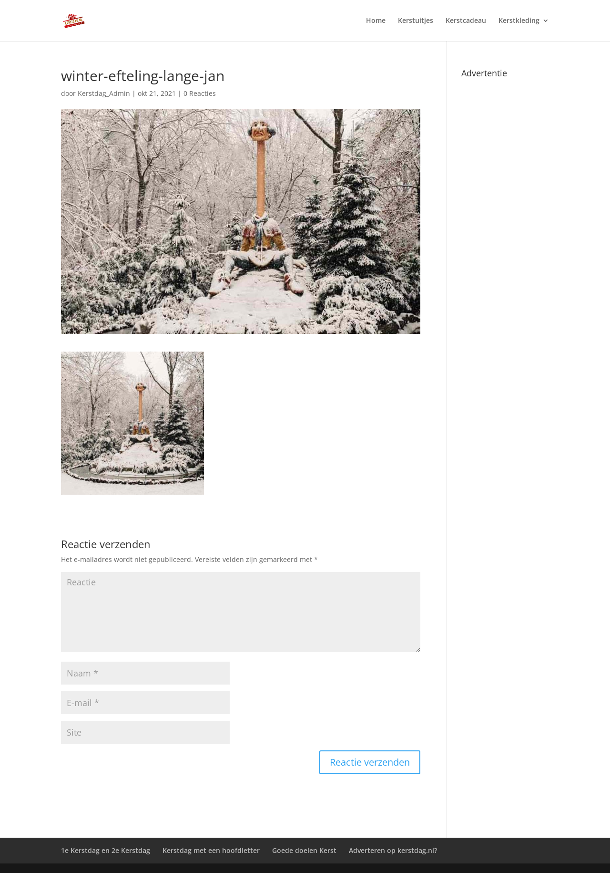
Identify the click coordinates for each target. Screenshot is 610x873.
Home (376, 21)
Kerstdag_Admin (104, 93)
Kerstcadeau (466, 21)
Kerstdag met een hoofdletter (211, 850)
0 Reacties (199, 93)
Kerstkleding (518, 21)
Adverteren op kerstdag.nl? (393, 850)
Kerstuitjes (415, 21)
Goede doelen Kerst (304, 850)
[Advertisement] (505, 225)
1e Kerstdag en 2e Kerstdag (105, 850)
